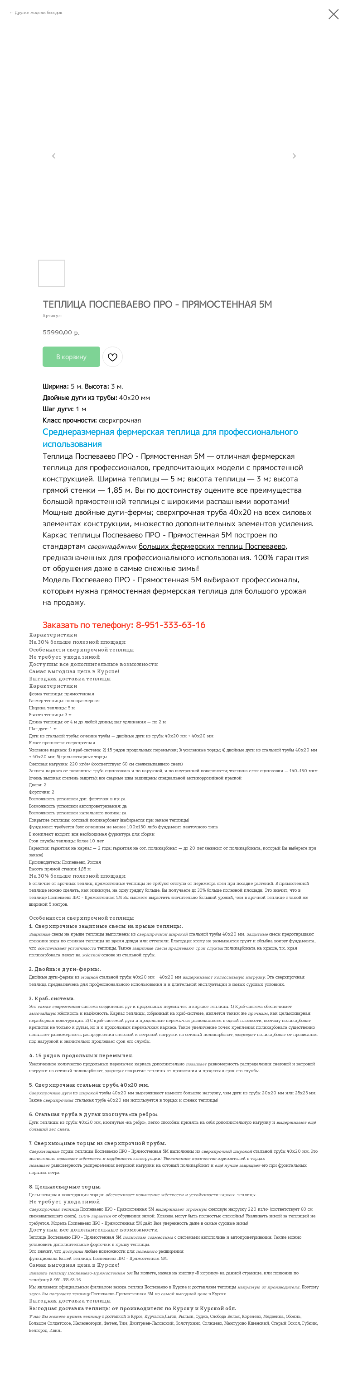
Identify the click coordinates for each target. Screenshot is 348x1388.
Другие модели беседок (39, 12)
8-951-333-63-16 (65, 1279)
